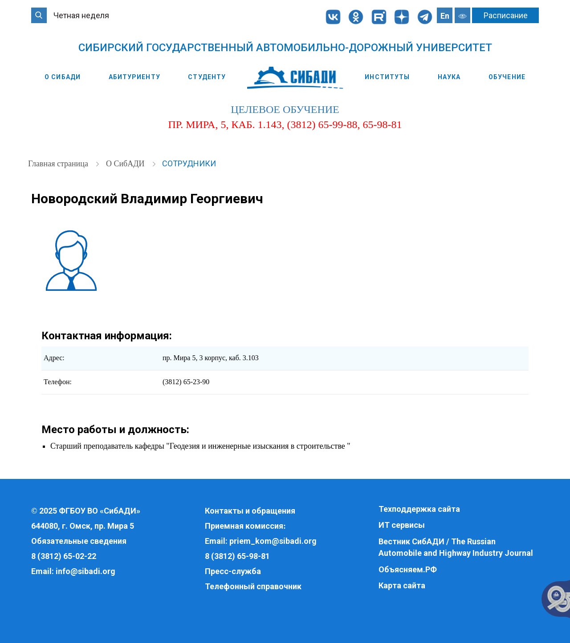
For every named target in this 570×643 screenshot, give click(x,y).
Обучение (507, 76)
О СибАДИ (63, 76)
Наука (449, 76)
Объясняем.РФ (408, 569)
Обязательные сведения (78, 541)
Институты (387, 76)
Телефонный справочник (253, 586)
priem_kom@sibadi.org (273, 541)
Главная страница (59, 163)
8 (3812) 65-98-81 (237, 556)
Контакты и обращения (250, 510)
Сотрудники (189, 163)
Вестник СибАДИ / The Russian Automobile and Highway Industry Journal (456, 547)
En (444, 15)
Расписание (506, 15)
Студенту (207, 76)
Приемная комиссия (244, 525)
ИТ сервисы (402, 525)
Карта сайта (402, 585)
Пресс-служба (233, 571)
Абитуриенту (134, 76)
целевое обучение (285, 109)
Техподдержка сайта (419, 509)
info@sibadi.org (85, 571)
